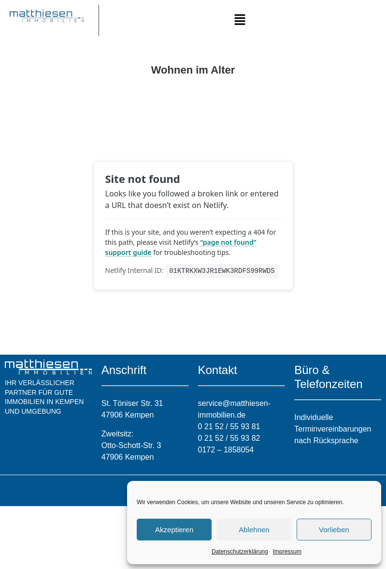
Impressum (287, 551)
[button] (240, 20)
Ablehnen (254, 529)
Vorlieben (334, 529)
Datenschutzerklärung (240, 551)
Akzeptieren (174, 529)
